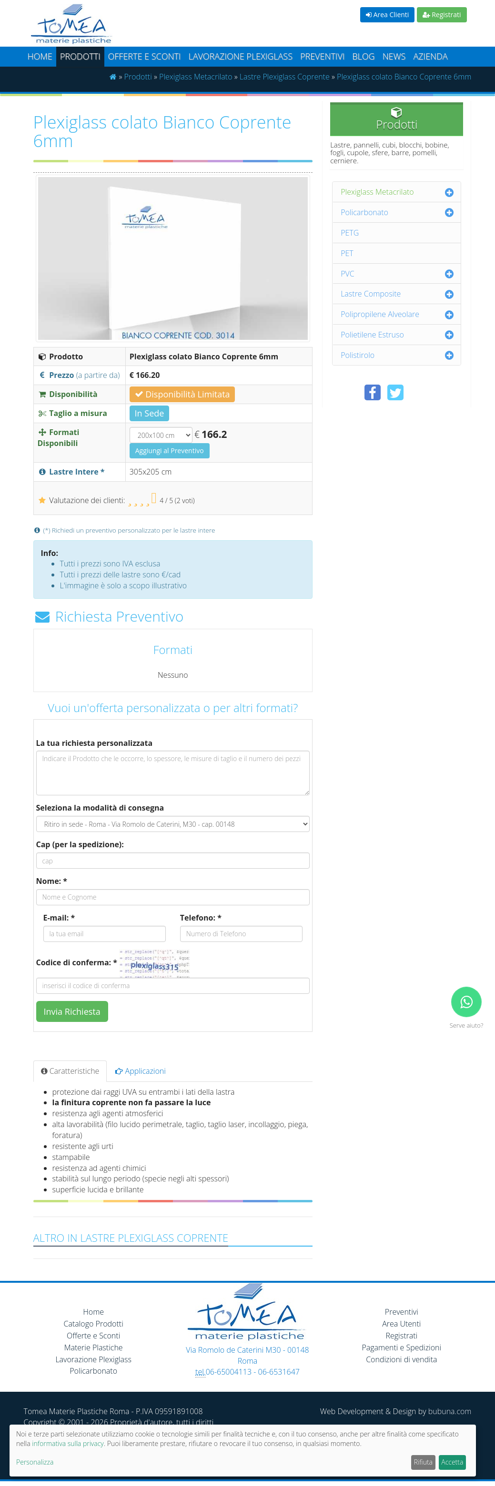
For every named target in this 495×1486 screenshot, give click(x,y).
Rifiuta (423, 1461)
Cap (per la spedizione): (80, 844)
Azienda (430, 56)
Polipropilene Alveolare (380, 314)
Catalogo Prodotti (93, 1323)
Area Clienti (387, 14)
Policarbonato (364, 212)
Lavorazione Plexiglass (93, 1359)
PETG (350, 233)
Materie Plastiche (93, 1347)
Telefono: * (201, 917)
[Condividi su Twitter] (395, 392)
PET (347, 253)
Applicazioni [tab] (140, 1071)
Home (40, 56)
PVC (347, 273)
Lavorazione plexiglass (240, 56)
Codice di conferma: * (76, 962)
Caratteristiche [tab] (70, 1071)
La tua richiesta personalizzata (94, 743)
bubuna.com (450, 1411)
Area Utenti (401, 1323)
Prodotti (80, 56)
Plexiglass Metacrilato (195, 76)
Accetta (452, 1461)
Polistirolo (357, 355)
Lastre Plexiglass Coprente (285, 76)
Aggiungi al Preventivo (169, 450)
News (394, 56)
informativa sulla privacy (67, 1443)
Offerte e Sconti (144, 56)
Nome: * (52, 881)
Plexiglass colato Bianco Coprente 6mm (404, 76)
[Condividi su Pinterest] (418, 392)
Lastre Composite (371, 293)
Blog (363, 56)
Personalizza (34, 1461)
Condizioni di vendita (401, 1359)
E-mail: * (59, 917)
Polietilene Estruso (372, 334)
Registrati (442, 14)
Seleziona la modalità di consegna (100, 807)
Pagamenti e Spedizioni (401, 1347)
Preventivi (322, 56)
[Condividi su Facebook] (372, 392)
